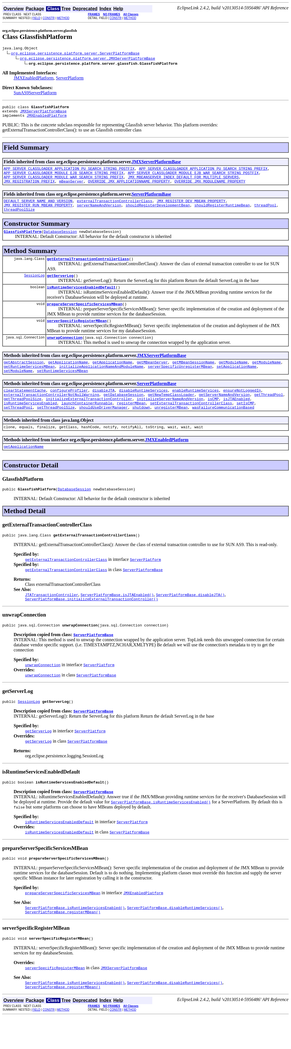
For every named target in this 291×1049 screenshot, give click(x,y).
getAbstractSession (23, 378)
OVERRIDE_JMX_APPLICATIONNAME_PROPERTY (129, 188)
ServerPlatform (70, 78)
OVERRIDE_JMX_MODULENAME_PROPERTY (210, 188)
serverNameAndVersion (99, 213)
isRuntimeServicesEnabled (30, 424)
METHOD (63, 18)
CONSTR (49, 18)
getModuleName (233, 378)
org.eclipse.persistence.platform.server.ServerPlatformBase (75, 54)
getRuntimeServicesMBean (29, 383)
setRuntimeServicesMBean (62, 388)
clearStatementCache (25, 408)
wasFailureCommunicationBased (223, 429)
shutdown (141, 429)
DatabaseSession (60, 241)
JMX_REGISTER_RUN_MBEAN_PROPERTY (38, 213)
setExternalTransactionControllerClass (191, 424)
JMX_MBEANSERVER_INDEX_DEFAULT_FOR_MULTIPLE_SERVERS (183, 182)
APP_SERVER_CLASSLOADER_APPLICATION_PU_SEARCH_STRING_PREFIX (203, 172)
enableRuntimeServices (195, 408)
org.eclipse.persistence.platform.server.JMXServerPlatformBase (87, 59)
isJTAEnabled (236, 419)
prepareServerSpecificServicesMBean (84, 317)
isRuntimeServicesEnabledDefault (81, 299)
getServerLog (60, 287)
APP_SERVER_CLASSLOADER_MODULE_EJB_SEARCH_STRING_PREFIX (63, 177)
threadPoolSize (19, 218)
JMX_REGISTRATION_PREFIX (29, 188)
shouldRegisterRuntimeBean (222, 213)
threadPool (265, 213)
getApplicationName (68, 378)
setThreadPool (18, 429)
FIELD (36, 18)
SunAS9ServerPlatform (35, 93)
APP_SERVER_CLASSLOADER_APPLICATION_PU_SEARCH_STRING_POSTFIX (69, 172)
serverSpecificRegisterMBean (77, 335)
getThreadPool (268, 414)
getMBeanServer (152, 378)
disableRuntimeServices (143, 408)
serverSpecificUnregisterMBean (180, 383)
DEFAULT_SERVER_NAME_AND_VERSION (38, 208)
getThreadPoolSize (22, 419)
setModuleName (18, 388)
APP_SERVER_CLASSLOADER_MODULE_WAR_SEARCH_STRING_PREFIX (63, 182)
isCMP (213, 419)
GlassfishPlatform (22, 241)
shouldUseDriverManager (103, 429)
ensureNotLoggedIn (242, 408)
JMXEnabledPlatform (33, 78)
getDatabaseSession (123, 414)
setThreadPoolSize (56, 429)
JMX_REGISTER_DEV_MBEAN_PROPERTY (191, 208)
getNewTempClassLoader (171, 414)
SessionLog (34, 287)
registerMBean (131, 424)
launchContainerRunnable (86, 424)
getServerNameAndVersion (224, 414)
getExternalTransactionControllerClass (88, 269)
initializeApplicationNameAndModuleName (101, 383)
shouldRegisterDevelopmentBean (158, 213)
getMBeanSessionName (193, 378)
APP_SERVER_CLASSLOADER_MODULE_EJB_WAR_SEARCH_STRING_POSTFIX (193, 177)
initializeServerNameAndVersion (170, 419)
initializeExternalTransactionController (89, 419)
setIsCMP (245, 424)
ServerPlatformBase (151, 200)
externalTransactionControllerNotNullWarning (51, 414)
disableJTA (103, 408)
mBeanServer (71, 188)
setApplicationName (236, 383)
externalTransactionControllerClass (114, 208)
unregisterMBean (171, 429)
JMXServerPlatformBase (43, 113)
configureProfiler (69, 408)
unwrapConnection (64, 352)
